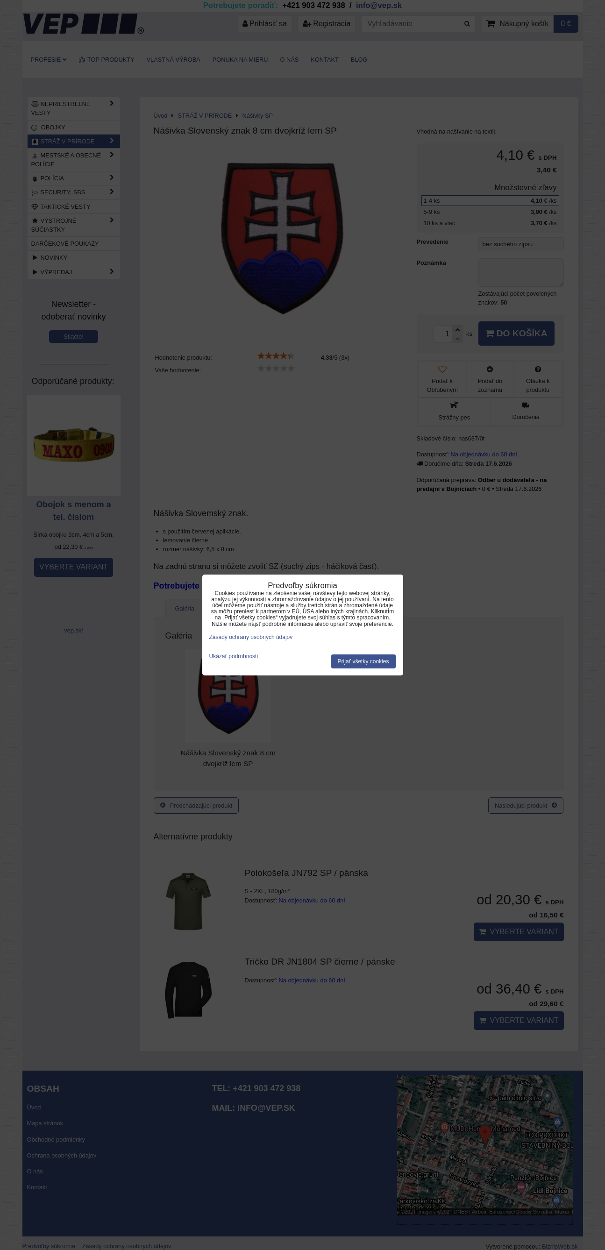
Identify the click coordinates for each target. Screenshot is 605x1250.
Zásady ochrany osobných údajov (251, 637)
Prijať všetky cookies (363, 661)
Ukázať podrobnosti (233, 656)
